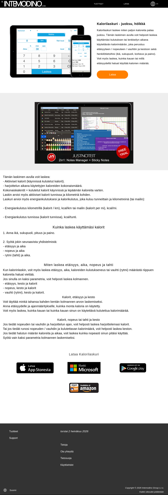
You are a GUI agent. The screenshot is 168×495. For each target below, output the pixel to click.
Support (13, 438)
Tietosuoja (66, 458)
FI (154, 4)
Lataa (126, 4)
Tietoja (64, 444)
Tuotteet (98, 4)
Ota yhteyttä (67, 451)
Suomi (13, 490)
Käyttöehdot (66, 465)
